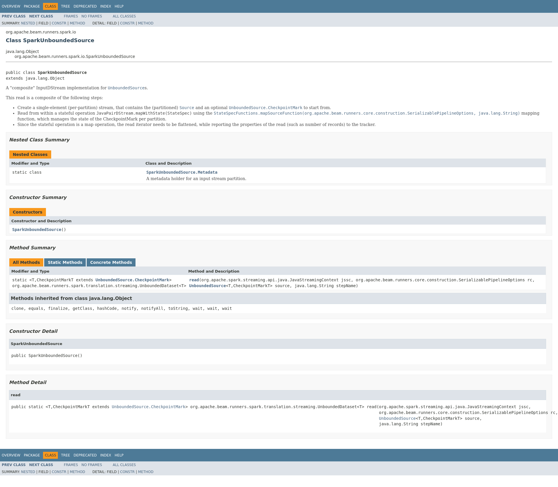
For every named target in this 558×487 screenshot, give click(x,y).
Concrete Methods (111, 262)
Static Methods (65, 262)
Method (77, 23)
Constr (59, 23)
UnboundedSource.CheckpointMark (132, 280)
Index (105, 6)
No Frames (91, 16)
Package (32, 6)
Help (119, 6)
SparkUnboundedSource (36, 229)
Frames (71, 16)
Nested (28, 23)
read (194, 280)
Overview (11, 6)
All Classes (124, 16)
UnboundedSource (207, 285)
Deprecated (85, 6)
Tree (65, 6)
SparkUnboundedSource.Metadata (181, 172)
